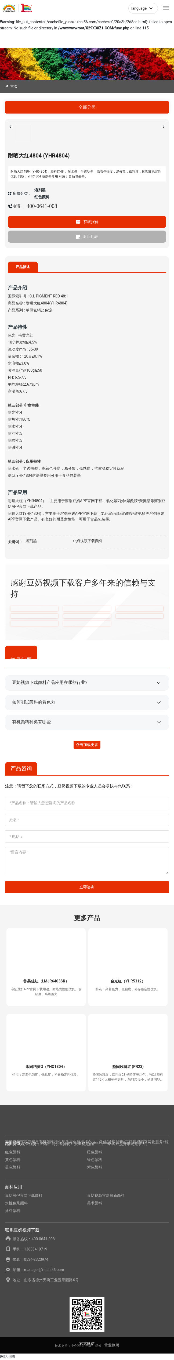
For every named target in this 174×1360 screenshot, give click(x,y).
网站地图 (7, 1356)
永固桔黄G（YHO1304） (46, 1066)
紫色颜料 (94, 1167)
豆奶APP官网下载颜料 (23, 1195)
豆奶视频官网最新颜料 (106, 1195)
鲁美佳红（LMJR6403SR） (46, 981)
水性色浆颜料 (16, 1203)
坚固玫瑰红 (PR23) (128, 1066)
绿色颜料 (94, 1159)
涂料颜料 (12, 1210)
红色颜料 (12, 1152)
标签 (98, 1346)
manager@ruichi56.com (44, 1269)
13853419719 (35, 1249)
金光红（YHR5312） (127, 981)
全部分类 (87, 107)
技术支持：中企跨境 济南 (73, 1346)
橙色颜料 (94, 1152)
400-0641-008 (42, 206)
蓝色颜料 (12, 1167)
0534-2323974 (36, 1259)
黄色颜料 (12, 1159)
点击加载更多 (87, 744)
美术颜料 (94, 1203)
